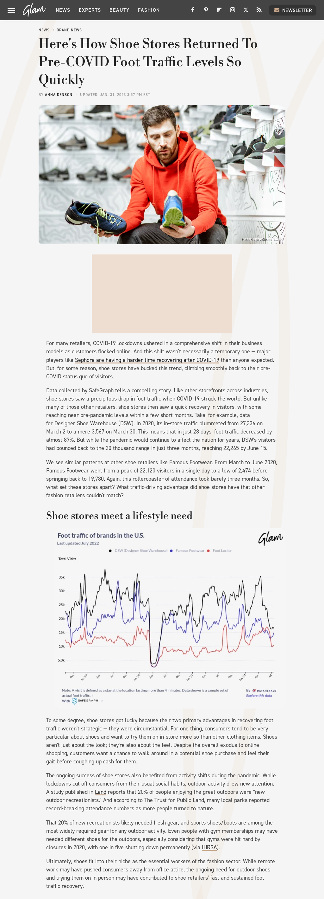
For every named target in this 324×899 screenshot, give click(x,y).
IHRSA (209, 847)
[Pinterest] (205, 12)
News (63, 10)
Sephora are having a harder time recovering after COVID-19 (147, 360)
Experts (90, 10)
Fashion (149, 10)
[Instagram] (232, 12)
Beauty (119, 10)
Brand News (69, 30)
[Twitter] (245, 12)
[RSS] (259, 12)
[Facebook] (192, 12)
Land (100, 792)
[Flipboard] (219, 12)
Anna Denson (58, 94)
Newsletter (292, 10)
